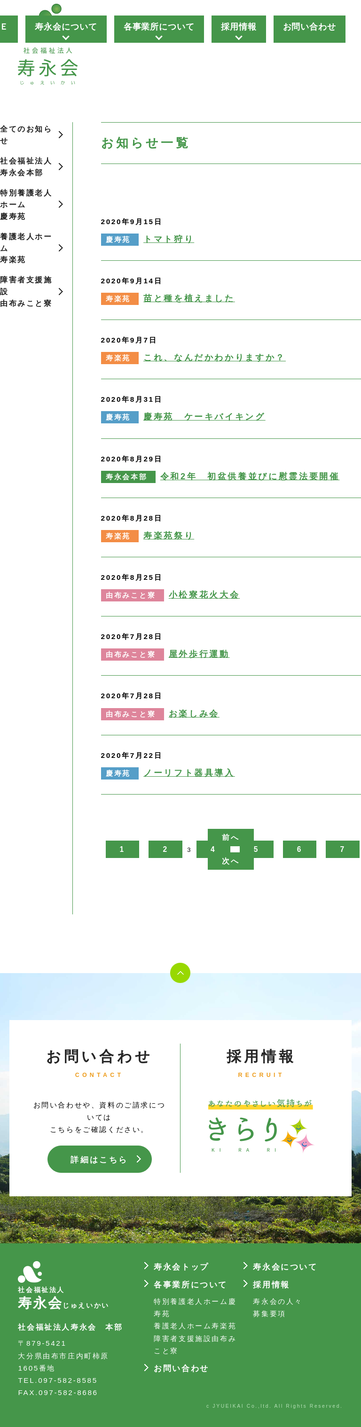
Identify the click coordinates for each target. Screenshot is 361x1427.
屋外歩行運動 (199, 654)
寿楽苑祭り (168, 535)
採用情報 (239, 26)
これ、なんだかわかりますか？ (214, 357)
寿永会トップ (181, 1267)
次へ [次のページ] (231, 861)
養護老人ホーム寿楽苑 (26, 248)
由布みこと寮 (131, 595)
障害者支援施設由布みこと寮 (26, 291)
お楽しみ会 (194, 713)
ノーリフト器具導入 (189, 773)
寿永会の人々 (278, 1301)
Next (348, 51)
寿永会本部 (127, 477)
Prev (120, 51)
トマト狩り (168, 239)
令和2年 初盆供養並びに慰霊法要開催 (250, 476)
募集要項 (269, 1314)
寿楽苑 (118, 299)
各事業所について (159, 26)
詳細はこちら (99, 1159)
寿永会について (66, 26)
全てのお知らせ (26, 135)
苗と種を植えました (189, 298)
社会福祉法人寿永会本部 (26, 167)
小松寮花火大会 (204, 595)
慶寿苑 (118, 239)
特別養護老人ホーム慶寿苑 (26, 204)
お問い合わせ (309, 26)
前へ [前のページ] (231, 838)
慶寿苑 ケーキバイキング (204, 416)
